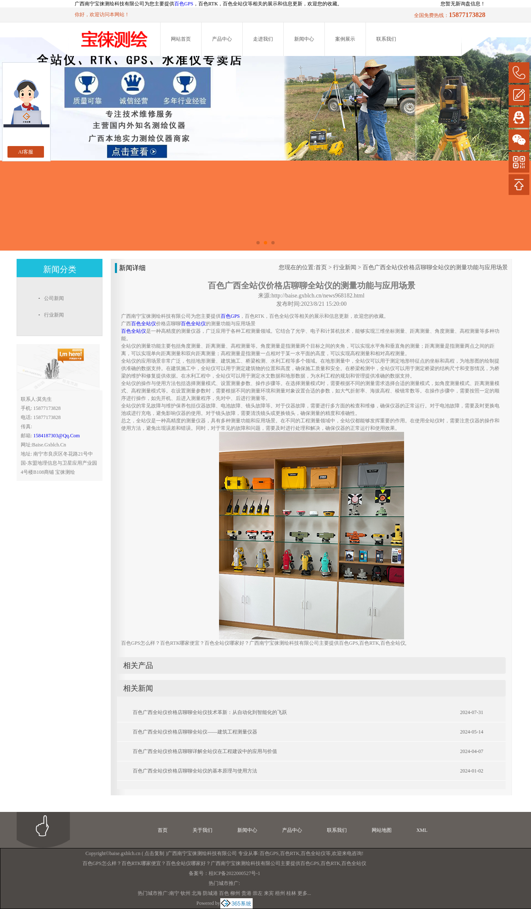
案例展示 (345, 39)
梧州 (280, 893)
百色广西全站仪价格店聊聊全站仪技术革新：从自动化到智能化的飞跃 (210, 712)
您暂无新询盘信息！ (463, 4)
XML (422, 830)
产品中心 (222, 39)
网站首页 (181, 39)
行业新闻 (344, 267)
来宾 (269, 893)
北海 (197, 893)
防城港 (210, 893)
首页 (321, 267)
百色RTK (290, 853)
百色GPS (183, 4)
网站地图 (382, 830)
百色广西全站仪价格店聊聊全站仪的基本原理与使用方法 (195, 771)
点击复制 (154, 853)
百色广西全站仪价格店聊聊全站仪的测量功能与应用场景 (435, 267)
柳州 (235, 893)
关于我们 (202, 830)
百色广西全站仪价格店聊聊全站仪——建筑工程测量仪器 (195, 732)
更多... (304, 893)
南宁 (174, 893)
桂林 (291, 893)
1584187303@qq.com (56, 436)
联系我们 (386, 39)
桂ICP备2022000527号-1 (235, 873)
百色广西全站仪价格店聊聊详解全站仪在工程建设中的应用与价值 (205, 751)
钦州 (185, 893)
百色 (224, 893)
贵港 (246, 893)
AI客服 (26, 152)
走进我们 (263, 39)
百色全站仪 (313, 853)
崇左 (258, 893)
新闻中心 (304, 39)
